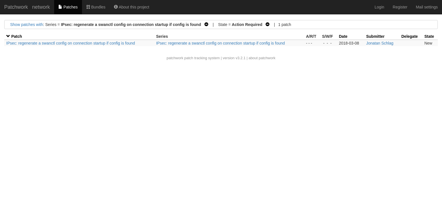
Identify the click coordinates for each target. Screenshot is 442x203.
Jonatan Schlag (380, 43)
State (429, 36)
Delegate (409, 36)
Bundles (95, 7)
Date (343, 36)
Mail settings (427, 7)
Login (379, 7)
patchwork (175, 58)
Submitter (375, 36)
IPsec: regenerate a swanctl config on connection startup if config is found (70, 43)
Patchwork (16, 7)
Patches (68, 7)
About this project (131, 7)
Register (400, 7)
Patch (16, 36)
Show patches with (26, 24)
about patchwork (262, 58)
